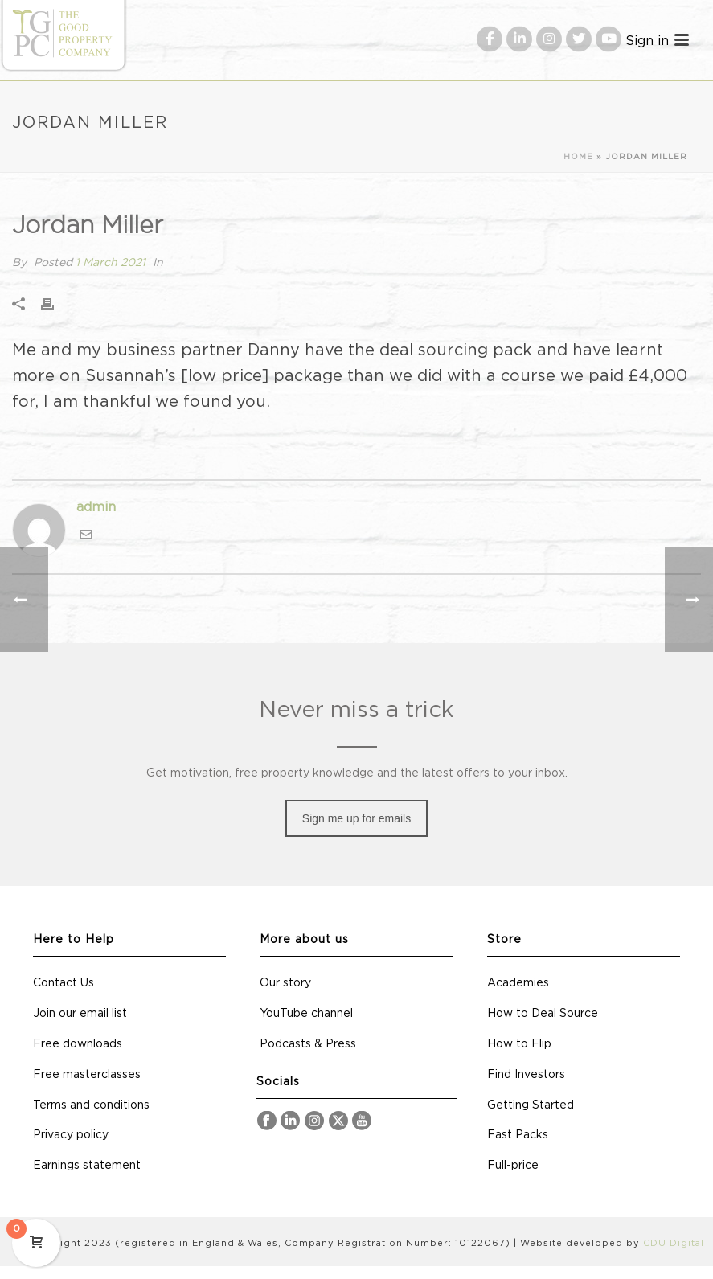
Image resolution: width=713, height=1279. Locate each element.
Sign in (647, 40)
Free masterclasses (87, 1074)
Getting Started (530, 1105)
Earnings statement (87, 1165)
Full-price (513, 1165)
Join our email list (80, 1013)
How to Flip (519, 1044)
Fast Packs (517, 1135)
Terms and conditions (91, 1105)
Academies (518, 983)
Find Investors (526, 1074)
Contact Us (63, 983)
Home (578, 157)
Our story (285, 983)
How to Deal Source (542, 1013)
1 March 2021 (110, 263)
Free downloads (77, 1044)
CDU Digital (673, 1243)
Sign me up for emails (356, 818)
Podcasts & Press (308, 1044)
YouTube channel (306, 1013)
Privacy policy (71, 1135)
